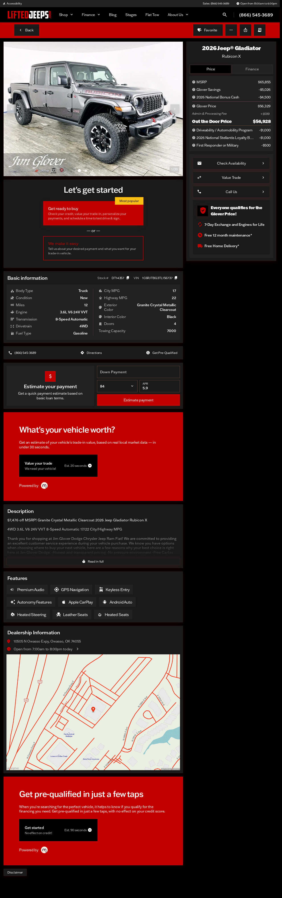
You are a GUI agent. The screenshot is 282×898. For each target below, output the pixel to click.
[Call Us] (231, 192)
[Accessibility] (12, 3)
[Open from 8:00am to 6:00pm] (256, 3)
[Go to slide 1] (79, 170)
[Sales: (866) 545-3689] (216, 3)
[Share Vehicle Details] (245, 30)
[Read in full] (93, 561)
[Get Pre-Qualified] (162, 352)
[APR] (159, 386)
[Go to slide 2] (86, 170)
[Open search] (224, 14)
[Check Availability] (231, 163)
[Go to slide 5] (106, 170)
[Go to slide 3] (92, 170)
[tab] (210, 69)
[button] (231, 30)
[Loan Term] (117, 386)
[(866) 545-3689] (23, 352)
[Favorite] (208, 30)
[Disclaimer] (15, 872)
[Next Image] (174, 108)
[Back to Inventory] (26, 30)
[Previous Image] (11, 108)
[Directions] (91, 352)
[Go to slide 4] (99, 170)
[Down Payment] (138, 372)
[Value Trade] (231, 177)
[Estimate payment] (138, 400)
